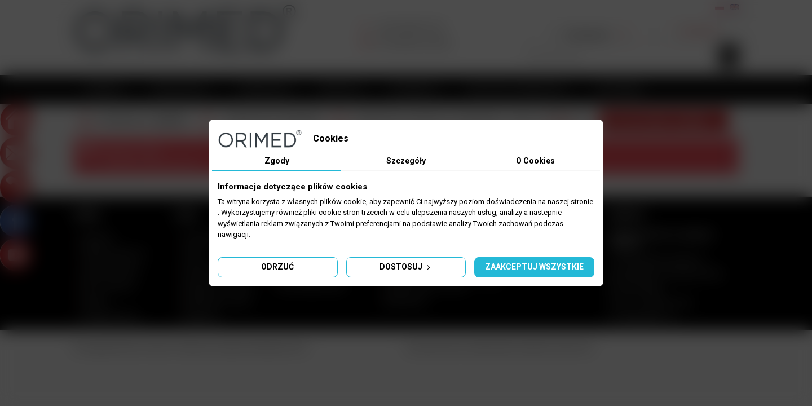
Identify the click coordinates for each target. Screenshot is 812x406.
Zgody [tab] (276, 160)
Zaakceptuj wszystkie (534, 266)
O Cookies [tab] (535, 160)
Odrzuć (277, 266)
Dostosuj (406, 266)
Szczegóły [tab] (406, 160)
